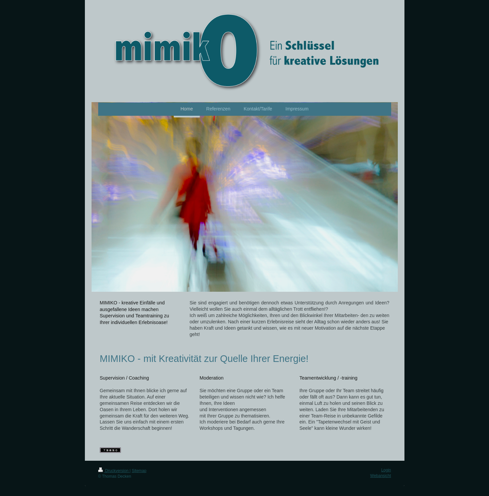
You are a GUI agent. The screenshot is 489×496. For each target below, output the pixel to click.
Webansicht (380, 475)
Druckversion (114, 470)
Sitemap (139, 470)
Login (386, 470)
